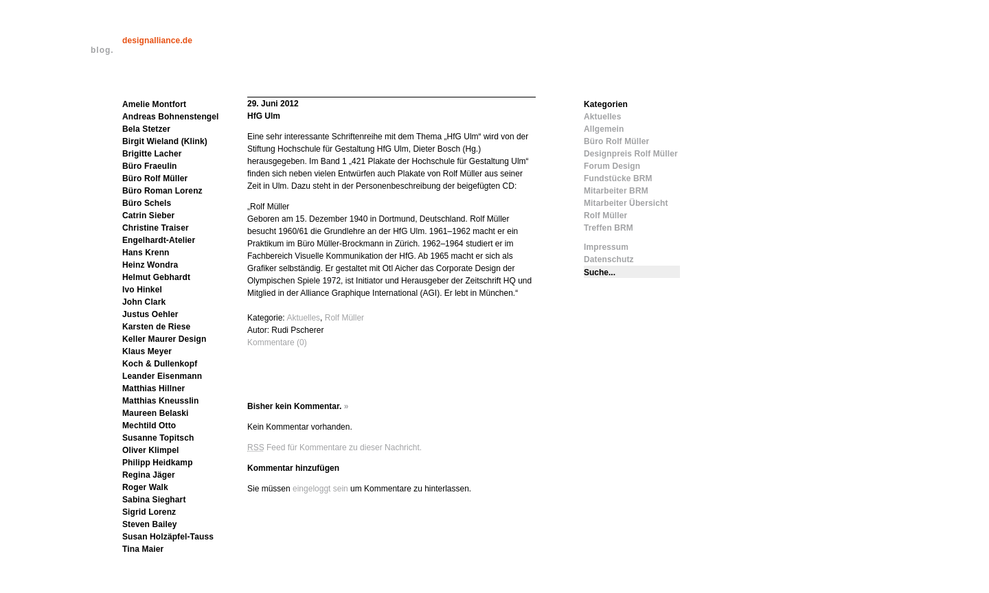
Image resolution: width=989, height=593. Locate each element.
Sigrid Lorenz (149, 512)
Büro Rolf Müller (154, 178)
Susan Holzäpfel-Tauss (168, 537)
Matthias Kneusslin (160, 401)
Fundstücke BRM (618, 178)
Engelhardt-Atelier (158, 240)
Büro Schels (146, 203)
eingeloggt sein (320, 488)
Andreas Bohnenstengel (170, 116)
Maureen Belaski (155, 413)
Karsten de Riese (156, 327)
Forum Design (612, 166)
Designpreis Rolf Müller (631, 154)
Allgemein (604, 129)
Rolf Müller (344, 318)
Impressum (606, 247)
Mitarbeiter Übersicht (626, 203)
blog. (102, 50)
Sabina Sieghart (154, 499)
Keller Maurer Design (164, 339)
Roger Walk (145, 487)
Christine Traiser (155, 228)
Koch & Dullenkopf (159, 364)
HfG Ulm (263, 116)
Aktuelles (303, 318)
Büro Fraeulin (149, 166)
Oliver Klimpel (150, 450)
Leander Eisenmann (162, 376)
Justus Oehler (150, 314)
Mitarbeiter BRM (616, 191)
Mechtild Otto (149, 425)
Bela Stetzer (146, 129)
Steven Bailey (149, 524)
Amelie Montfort (154, 104)
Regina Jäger (148, 475)
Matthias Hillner (153, 388)
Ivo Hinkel (142, 289)
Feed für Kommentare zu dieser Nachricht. (334, 447)
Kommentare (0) (277, 342)
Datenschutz (609, 259)
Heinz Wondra (150, 265)
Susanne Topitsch (158, 438)
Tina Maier (142, 549)
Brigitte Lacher (152, 154)
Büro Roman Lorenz (162, 191)
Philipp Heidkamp (157, 462)
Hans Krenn (146, 252)
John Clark (144, 302)
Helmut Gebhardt (156, 277)
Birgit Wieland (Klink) (164, 141)
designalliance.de (157, 40)
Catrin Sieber (148, 215)
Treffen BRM (608, 228)
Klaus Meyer (147, 351)
